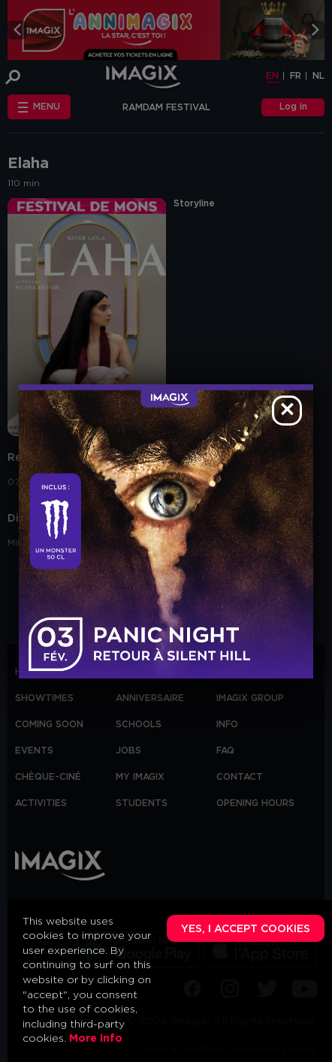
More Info (95, 1038)
